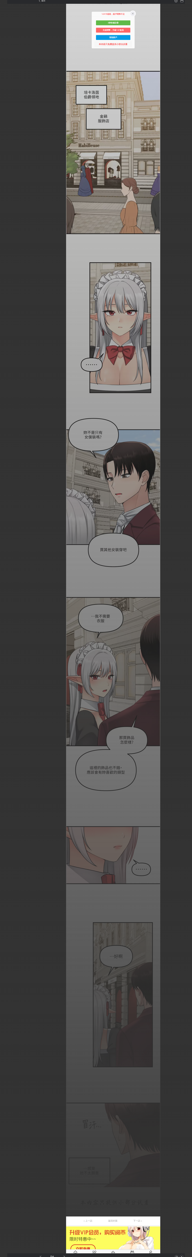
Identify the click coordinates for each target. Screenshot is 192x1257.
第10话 (5, 54)
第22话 (5, 123)
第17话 (5, 94)
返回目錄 (8, 349)
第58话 (5, 330)
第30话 (5, 169)
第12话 (5, 66)
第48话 (5, 272)
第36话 (5, 203)
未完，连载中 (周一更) (13, 341)
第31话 (5, 175)
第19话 (5, 106)
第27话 (5, 152)
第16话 (5, 89)
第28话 (5, 158)
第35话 (5, 198)
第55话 (5, 313)
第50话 (5, 284)
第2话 (5, 8)
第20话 (5, 112)
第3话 (5, 14)
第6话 (5, 31)
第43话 (5, 244)
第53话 (5, 301)
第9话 (5, 49)
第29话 (5, 163)
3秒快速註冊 (113, 23)
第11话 (5, 60)
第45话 (5, 255)
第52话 (5, 295)
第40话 (5, 226)
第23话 (5, 129)
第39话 (5, 221)
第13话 (5, 71)
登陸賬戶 (113, 37)
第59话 (5, 335)
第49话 (5, 278)
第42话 (5, 238)
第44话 (5, 249)
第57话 (5, 324)
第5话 (5, 26)
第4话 (5, 20)
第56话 (5, 318)
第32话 (5, 181)
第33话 (5, 186)
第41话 (5, 232)
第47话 (5, 267)
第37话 (5, 209)
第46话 (5, 261)
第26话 (5, 146)
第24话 (5, 135)
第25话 (5, 140)
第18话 (5, 100)
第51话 (5, 290)
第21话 (5, 117)
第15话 (5, 83)
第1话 (5, 3)
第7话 (5, 37)
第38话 (5, 215)
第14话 (5, 77)
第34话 (5, 192)
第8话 (5, 43)
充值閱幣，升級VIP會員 (113, 30)
